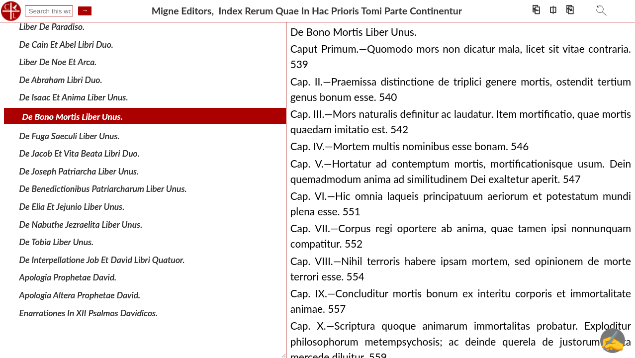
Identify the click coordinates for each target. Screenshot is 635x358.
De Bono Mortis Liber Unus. (72, 116)
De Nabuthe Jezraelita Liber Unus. (81, 224)
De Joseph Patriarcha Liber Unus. (79, 171)
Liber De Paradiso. (52, 26)
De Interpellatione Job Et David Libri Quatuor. (102, 260)
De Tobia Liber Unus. (56, 242)
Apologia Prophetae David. (68, 277)
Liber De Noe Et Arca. (58, 62)
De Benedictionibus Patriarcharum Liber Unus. (103, 188)
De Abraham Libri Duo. (60, 80)
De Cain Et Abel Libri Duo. (66, 44)
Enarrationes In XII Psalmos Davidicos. (88, 312)
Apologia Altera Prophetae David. (80, 295)
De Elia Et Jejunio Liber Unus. (72, 206)
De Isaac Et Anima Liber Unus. (73, 97)
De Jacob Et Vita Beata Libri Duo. (79, 153)
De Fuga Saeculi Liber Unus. (69, 135)
